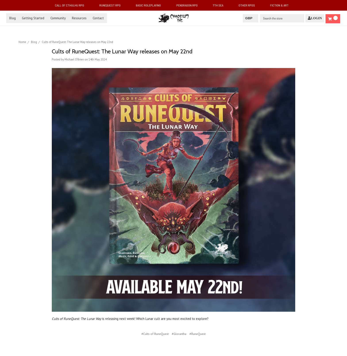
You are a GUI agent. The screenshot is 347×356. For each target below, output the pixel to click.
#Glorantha (179, 334)
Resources (79, 18)
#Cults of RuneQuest (155, 334)
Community (58, 18)
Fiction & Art (281, 5)
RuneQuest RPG (111, 5)
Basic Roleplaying (150, 5)
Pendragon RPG (188, 5)
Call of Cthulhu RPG (71, 5)
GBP (250, 18)
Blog (12, 18)
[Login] (314, 18)
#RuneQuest (197, 334)
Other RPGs (248, 5)
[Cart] (333, 18)
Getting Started (33, 18)
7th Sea (220, 5)
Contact (98, 18)
